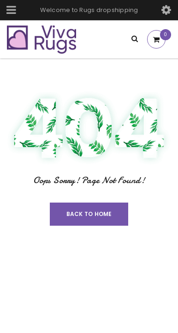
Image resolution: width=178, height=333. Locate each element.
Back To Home (89, 214)
